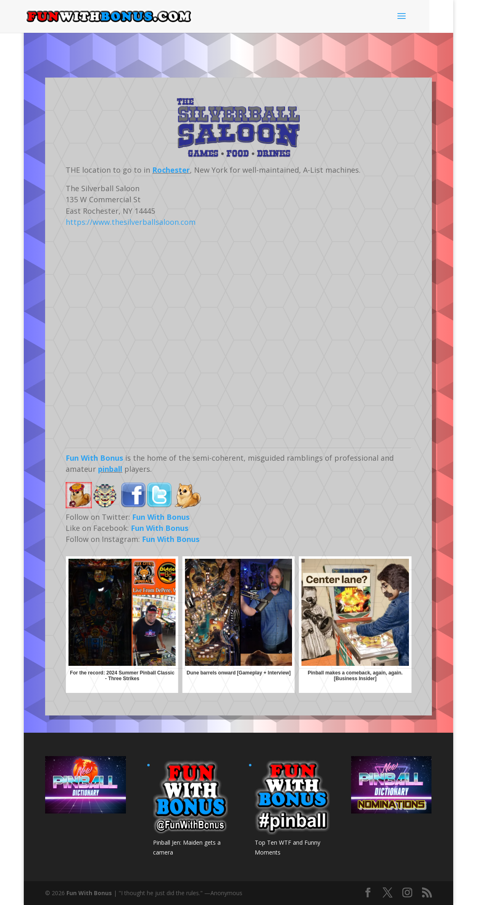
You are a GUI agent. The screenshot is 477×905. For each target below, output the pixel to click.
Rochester (171, 170)
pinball (110, 469)
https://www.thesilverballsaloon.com (131, 222)
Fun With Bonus (94, 458)
